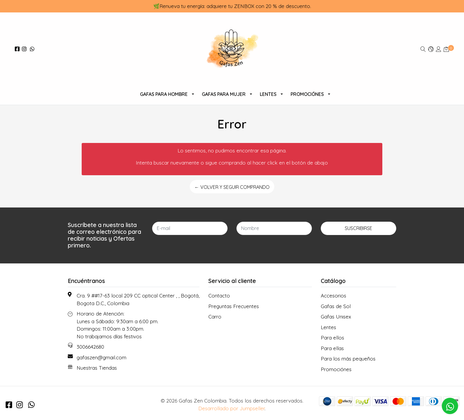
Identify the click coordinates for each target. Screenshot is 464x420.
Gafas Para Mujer (224, 94)
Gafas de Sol (336, 306)
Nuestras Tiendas (97, 368)
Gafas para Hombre (164, 94)
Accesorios (333, 295)
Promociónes (307, 94)
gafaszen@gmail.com (101, 357)
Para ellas (332, 348)
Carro (214, 316)
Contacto (219, 295)
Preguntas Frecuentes (233, 306)
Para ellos (332, 337)
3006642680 (90, 347)
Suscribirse (358, 228)
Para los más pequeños (348, 358)
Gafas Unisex (336, 316)
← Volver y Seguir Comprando (232, 187)
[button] (431, 49)
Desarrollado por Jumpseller (231, 408)
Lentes (268, 94)
